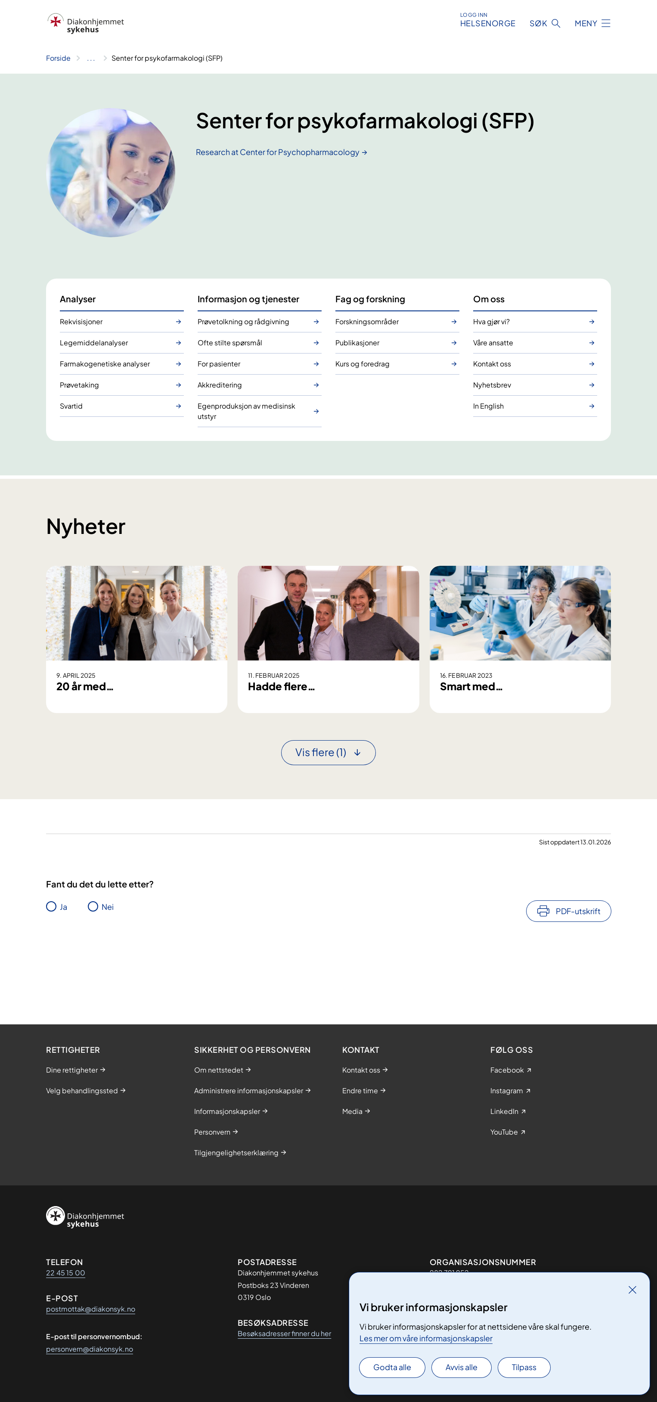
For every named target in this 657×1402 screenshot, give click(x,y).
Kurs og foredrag (362, 363)
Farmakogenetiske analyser (105, 363)
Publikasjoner (357, 342)
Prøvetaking (79, 384)
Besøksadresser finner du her (284, 1333)
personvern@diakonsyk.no (89, 1348)
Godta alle (392, 1367)
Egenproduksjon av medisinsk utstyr (246, 411)
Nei (108, 970)
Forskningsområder (367, 321)
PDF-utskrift (578, 975)
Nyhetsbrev (492, 384)
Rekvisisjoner (81, 321)
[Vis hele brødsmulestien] (91, 58)
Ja (63, 970)
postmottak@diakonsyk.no (90, 1308)
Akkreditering (220, 384)
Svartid (71, 405)
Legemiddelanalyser (94, 342)
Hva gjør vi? (491, 321)
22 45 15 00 (65, 1272)
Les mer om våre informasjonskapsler (426, 1338)
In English (488, 405)
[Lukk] (632, 1290)
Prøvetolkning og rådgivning (243, 321)
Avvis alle (461, 1367)
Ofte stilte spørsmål (230, 342)
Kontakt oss (492, 363)
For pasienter (219, 363)
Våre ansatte (493, 342)
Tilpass (524, 1367)
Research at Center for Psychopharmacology (277, 152)
